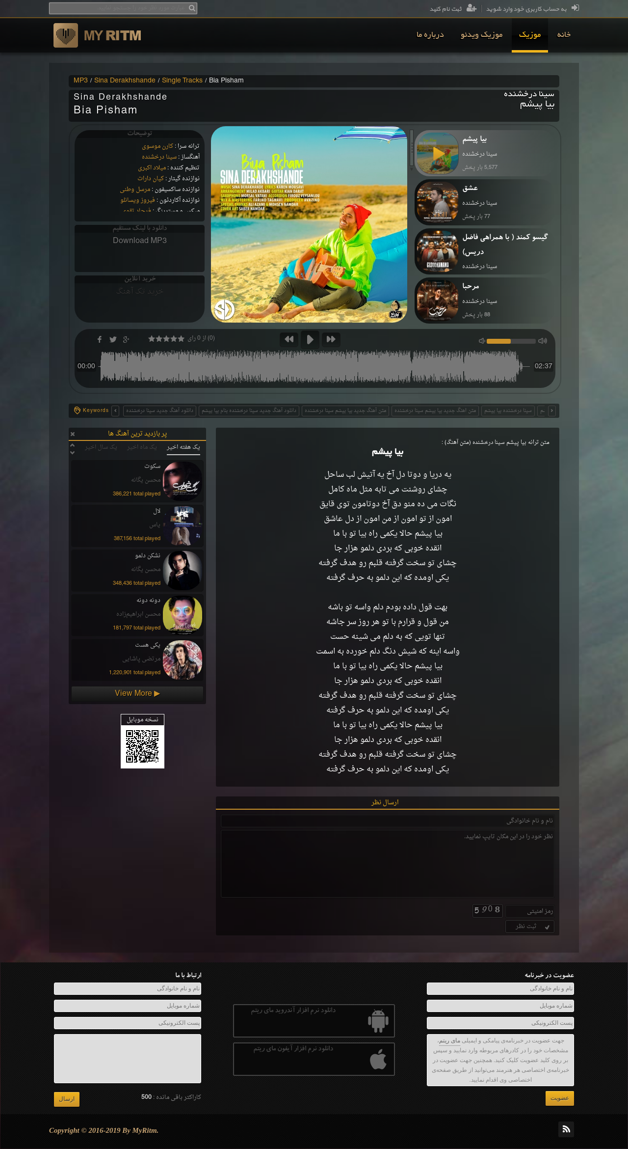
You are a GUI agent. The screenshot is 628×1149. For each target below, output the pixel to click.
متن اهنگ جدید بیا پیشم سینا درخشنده (435, 410)
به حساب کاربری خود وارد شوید (532, 9)
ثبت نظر (533, 926)
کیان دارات (150, 178)
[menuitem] (564, 35)
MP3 (81, 81)
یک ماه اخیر (142, 447)
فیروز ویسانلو (137, 200)
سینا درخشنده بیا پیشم (508, 410)
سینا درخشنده (159, 157)
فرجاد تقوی (136, 211)
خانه (564, 35)
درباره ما (430, 35)
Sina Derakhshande (125, 81)
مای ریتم (449, 1040)
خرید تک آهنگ (140, 291)
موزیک (530, 35)
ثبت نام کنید (453, 9)
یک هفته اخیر (183, 447)
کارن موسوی (157, 146)
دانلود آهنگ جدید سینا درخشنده (159, 410)
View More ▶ (137, 693)
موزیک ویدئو (481, 35)
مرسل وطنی (135, 189)
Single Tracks (182, 81)
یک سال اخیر (101, 447)
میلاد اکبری (152, 168)
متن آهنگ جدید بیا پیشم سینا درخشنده (345, 410)
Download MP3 (140, 241)
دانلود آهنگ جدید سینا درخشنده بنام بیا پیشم (249, 410)
